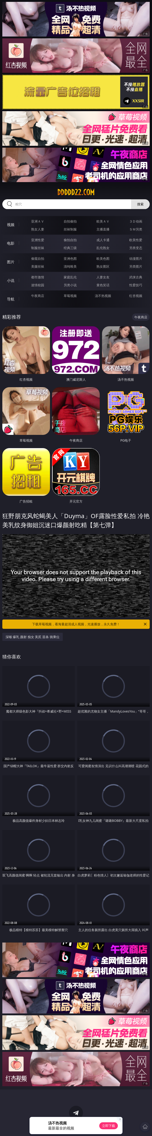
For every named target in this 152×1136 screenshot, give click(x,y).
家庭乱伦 (70, 277)
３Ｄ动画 (135, 221)
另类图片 (135, 266)
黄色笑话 (102, 285)
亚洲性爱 (37, 240)
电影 (10, 243)
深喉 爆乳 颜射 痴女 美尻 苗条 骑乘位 (32, 637)
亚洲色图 (70, 258)
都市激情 (37, 277)
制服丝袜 (37, 248)
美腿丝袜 (37, 266)
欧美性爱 (135, 240)
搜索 (140, 204)
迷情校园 (37, 285)
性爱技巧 (135, 285)
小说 (10, 280)
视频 (10, 224)
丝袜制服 (70, 229)
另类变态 (135, 248)
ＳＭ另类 (135, 229)
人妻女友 (102, 277)
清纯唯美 (70, 266)
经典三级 (70, 248)
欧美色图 (102, 258)
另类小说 (70, 285)
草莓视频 (70, 295)
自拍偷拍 (70, 221)
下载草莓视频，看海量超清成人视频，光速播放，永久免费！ (89, 624)
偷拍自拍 (70, 240)
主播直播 (102, 229)
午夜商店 (37, 295)
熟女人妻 (37, 229)
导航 (10, 299)
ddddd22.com (76, 192)
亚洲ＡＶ (37, 221)
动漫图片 (135, 258)
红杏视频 (135, 295)
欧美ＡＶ (102, 221)
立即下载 (108, 1125)
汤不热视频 (103, 295)
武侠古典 (135, 277)
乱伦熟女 (102, 248)
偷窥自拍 (37, 258)
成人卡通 (102, 240)
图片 (10, 261)
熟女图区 (102, 266)
